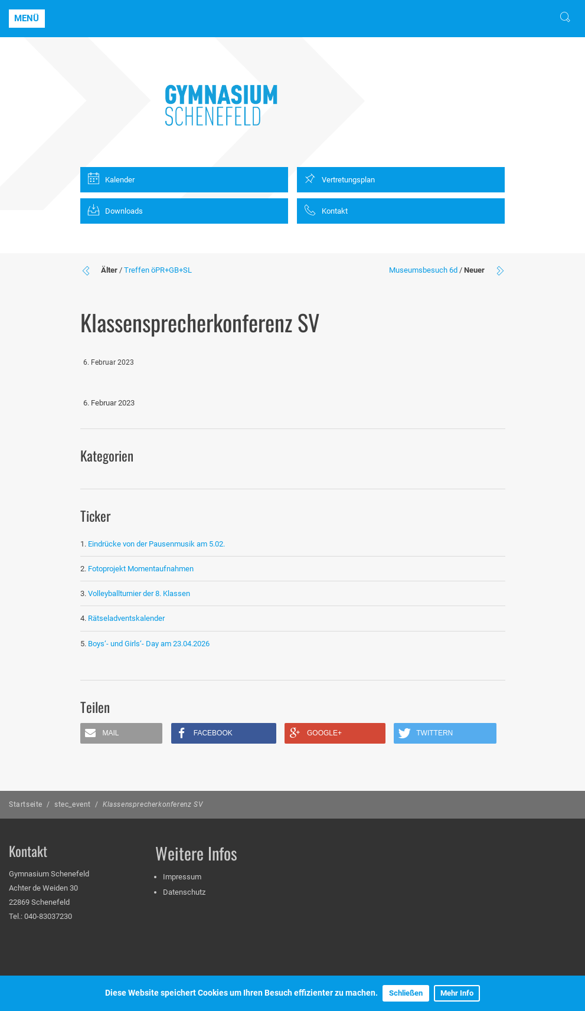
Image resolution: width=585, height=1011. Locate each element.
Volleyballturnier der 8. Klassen (139, 593)
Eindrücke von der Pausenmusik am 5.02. (156, 543)
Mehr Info (456, 993)
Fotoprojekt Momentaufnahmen (141, 568)
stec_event (72, 804)
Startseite (26, 804)
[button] (121, 733)
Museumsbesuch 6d (423, 270)
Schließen (406, 993)
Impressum (182, 876)
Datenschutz (184, 892)
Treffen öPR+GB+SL (158, 270)
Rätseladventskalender (126, 618)
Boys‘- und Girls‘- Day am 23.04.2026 (149, 643)
